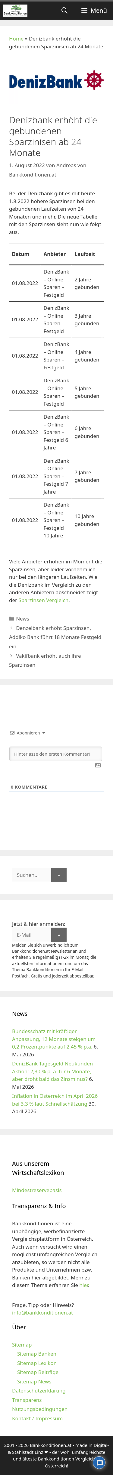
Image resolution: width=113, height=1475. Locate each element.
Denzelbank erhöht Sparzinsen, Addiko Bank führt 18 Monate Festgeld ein (55, 637)
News (22, 618)
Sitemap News (34, 1381)
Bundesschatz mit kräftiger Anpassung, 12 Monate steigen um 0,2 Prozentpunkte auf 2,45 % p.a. (54, 1039)
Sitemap (22, 1344)
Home (16, 38)
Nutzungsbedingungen (40, 1408)
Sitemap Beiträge (37, 1372)
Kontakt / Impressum (37, 1418)
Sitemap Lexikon (37, 1363)
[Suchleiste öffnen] (64, 11)
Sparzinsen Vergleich (43, 600)
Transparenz (27, 1399)
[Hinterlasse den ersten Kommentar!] (55, 754)
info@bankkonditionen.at (42, 1312)
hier (83, 1285)
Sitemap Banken (36, 1353)
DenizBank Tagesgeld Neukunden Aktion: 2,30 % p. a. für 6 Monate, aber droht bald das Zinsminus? (52, 1071)
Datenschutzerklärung (39, 1390)
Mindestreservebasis (37, 1190)
